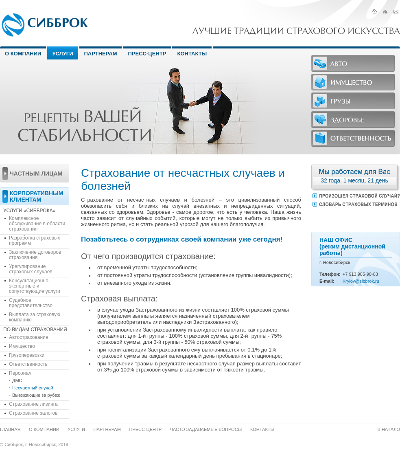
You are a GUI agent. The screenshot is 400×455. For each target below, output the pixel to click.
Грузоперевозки (26, 355)
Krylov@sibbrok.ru (361, 281)
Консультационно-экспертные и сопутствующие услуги (34, 286)
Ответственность (28, 364)
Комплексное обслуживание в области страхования (37, 223)
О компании (44, 429)
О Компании (23, 54)
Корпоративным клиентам (36, 196)
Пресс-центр (147, 54)
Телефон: (330, 274)
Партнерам (100, 54)
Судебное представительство (30, 302)
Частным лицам (36, 173)
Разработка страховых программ (34, 240)
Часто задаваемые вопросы (206, 429)
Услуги (62, 54)
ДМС (17, 380)
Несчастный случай (32, 387)
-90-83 (371, 274)
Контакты (192, 54)
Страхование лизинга (33, 404)
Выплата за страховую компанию (34, 317)
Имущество (22, 346)
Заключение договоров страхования (35, 254)
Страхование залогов (33, 413)
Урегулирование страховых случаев (30, 269)
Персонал (20, 373)
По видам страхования (35, 329)
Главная (10, 429)
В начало (389, 429)
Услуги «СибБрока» (29, 210)
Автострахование (28, 337)
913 (352, 274)
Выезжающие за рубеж (36, 395)
